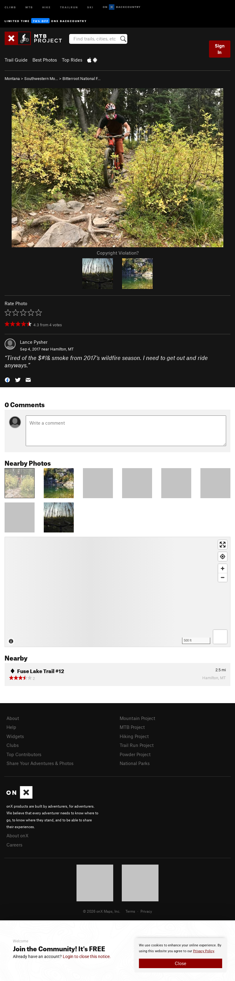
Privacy (146, 911)
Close (180, 963)
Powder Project (135, 754)
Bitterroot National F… (81, 78)
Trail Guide (16, 59)
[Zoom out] (222, 577)
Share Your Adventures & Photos (39, 763)
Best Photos (44, 59)
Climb (10, 7)
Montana (12, 78)
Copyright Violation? (118, 253)
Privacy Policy (203, 951)
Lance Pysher (33, 342)
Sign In (220, 49)
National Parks (135, 763)
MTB (29, 7)
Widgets (15, 736)
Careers (14, 844)
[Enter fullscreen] (222, 544)
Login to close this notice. (87, 956)
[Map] (117, 592)
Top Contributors (23, 754)
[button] (7, 379)
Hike (46, 7)
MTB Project (132, 727)
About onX (17, 835)
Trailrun (69, 7)
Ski (90, 7)
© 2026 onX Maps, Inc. (101, 911)
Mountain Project (137, 718)
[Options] (220, 637)
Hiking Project (134, 736)
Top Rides (72, 59)
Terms (130, 911)
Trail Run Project (137, 745)
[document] (180, 955)
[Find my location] (222, 556)
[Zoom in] (222, 568)
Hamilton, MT (62, 349)
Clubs (12, 745)
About (12, 718)
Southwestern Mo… (41, 78)
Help (11, 727)
